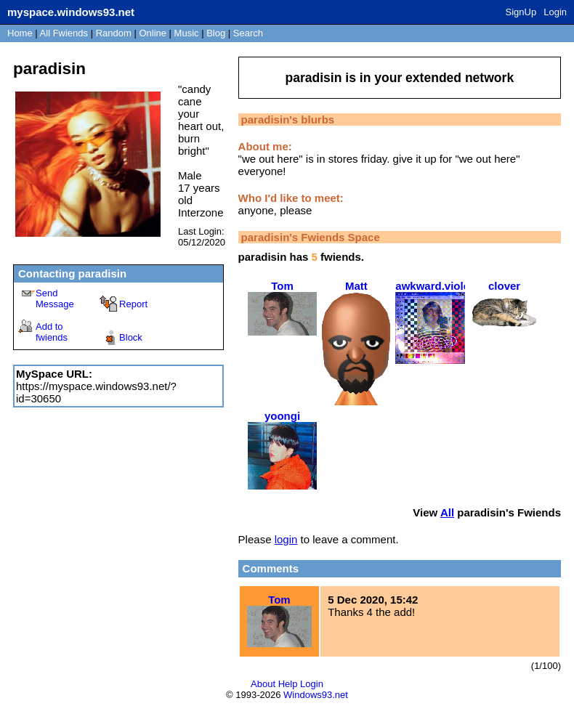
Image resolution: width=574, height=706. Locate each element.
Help (288, 683)
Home (20, 33)
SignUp (521, 12)
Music (186, 33)
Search (248, 33)
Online (152, 33)
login (286, 539)
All (64, 33)
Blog (215, 33)
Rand (114, 33)
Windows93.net (315, 694)
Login (555, 12)
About (263, 683)
